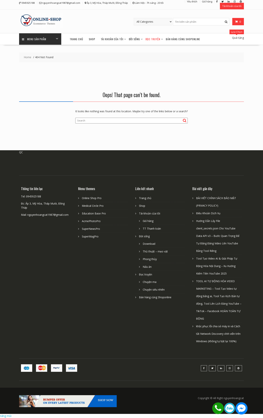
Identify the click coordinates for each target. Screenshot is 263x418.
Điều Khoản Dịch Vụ (208, 213)
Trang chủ (76, 39)
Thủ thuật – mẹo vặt (155, 251)
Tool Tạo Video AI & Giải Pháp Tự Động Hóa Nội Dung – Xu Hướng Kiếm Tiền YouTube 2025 (216, 266)
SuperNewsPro (91, 229)
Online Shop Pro (92, 198)
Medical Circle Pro (93, 206)
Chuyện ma (149, 282)
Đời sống (134, 39)
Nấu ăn (147, 267)
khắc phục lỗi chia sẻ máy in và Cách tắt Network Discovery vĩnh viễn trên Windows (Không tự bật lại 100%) (218, 333)
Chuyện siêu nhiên (154, 289)
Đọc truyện (153, 39)
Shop (92, 39)
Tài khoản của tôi (231, 6)
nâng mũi (5, 416)
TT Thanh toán (152, 228)
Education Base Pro (94, 213)
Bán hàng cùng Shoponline (183, 39)
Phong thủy (150, 259)
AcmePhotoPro (91, 221)
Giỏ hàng (148, 221)
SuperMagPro (90, 236)
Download (149, 243)
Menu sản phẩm (34, 39)
